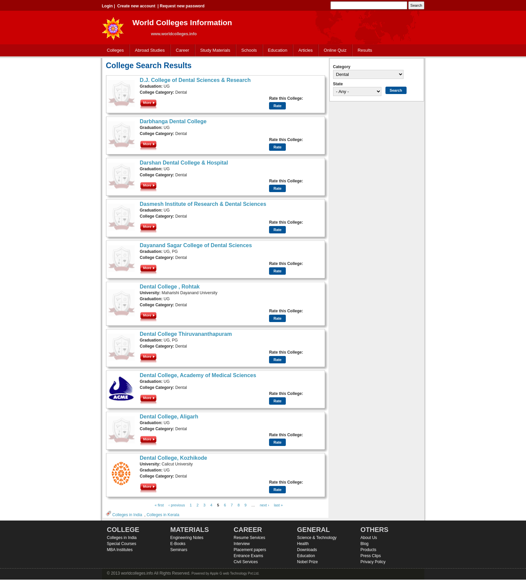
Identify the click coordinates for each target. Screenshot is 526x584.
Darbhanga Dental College (173, 121)
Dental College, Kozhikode (173, 458)
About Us (369, 537)
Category (342, 66)
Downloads (307, 549)
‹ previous (176, 505)
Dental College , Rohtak (170, 286)
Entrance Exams (248, 555)
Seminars (179, 549)
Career (181, 50)
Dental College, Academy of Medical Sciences (198, 375)
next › (264, 505)
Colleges (114, 50)
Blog (365, 543)
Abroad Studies (148, 50)
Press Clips (371, 555)
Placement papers (250, 549)
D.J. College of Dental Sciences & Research (195, 80)
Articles (305, 50)
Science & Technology (317, 537)
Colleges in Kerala (163, 514)
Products (368, 549)
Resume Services (249, 537)
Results (365, 50)
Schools (247, 50)
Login (107, 6)
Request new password (182, 6)
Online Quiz (335, 50)
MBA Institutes (120, 549)
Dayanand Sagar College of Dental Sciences (196, 245)
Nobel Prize (307, 561)
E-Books (178, 543)
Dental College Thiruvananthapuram (186, 334)
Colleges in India (127, 514)
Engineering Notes (187, 537)
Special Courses (121, 543)
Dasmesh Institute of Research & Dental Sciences (203, 204)
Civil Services (246, 561)
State (338, 84)
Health (303, 543)
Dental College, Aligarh (169, 416)
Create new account (136, 6)
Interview (242, 543)
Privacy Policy (373, 561)
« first (159, 505)
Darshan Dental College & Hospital (184, 163)
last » (278, 505)
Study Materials (213, 50)
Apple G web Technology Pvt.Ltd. (234, 573)
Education (276, 50)
